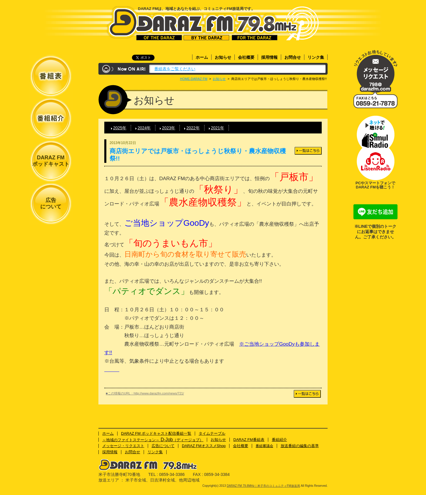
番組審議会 (264, 446)
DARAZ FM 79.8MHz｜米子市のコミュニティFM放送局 (203, 23)
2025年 (119, 128)
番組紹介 (279, 439)
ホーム (202, 57)
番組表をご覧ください (174, 68)
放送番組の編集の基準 (300, 446)
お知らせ (223, 57)
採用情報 (269, 57)
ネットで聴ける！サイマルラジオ (375, 132)
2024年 (144, 128)
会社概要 (246, 57)
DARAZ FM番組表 (248, 439)
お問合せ (292, 57)
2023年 (168, 128)
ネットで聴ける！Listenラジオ (375, 164)
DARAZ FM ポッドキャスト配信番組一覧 (156, 433)
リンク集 (316, 57)
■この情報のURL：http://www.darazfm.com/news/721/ (145, 393)
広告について (50, 203)
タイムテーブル (212, 433)
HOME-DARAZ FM (193, 79)
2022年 (192, 128)
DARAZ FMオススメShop (204, 446)
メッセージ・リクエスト (375, 71)
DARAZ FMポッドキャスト (50, 161)
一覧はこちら (308, 151)
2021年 (217, 128)
